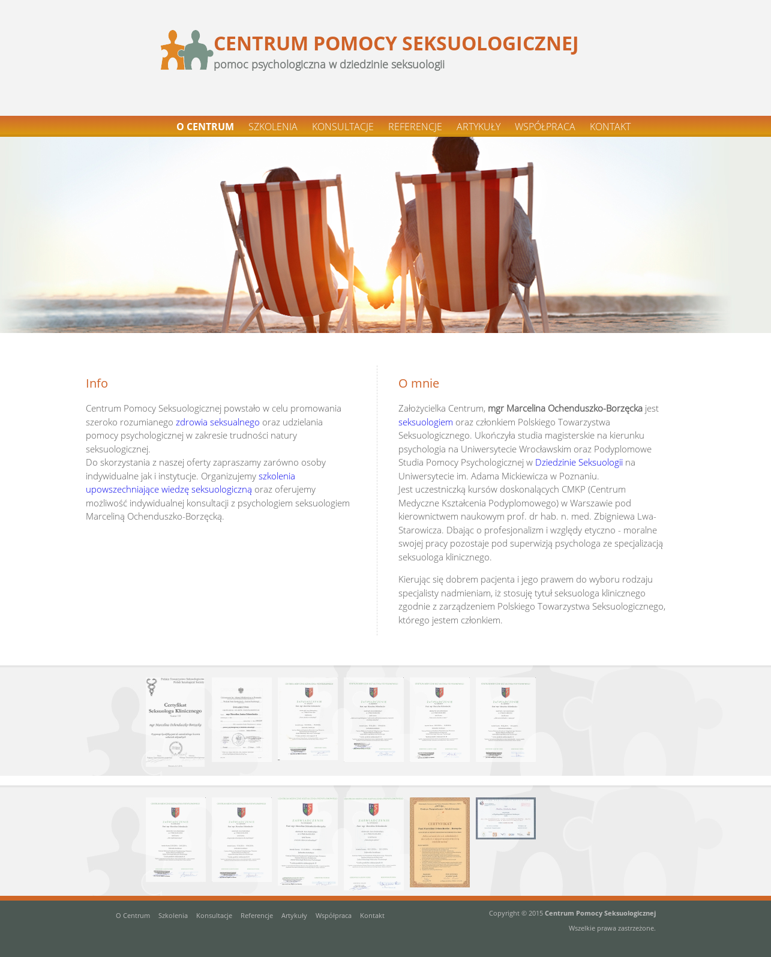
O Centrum (133, 915)
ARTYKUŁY (478, 126)
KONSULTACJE (343, 126)
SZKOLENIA (273, 126)
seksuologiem (425, 422)
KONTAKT (610, 126)
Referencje (257, 915)
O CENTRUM (205, 126)
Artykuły (294, 915)
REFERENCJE (415, 126)
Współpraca (334, 915)
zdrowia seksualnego (218, 422)
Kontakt (372, 915)
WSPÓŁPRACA (545, 126)
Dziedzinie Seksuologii (579, 462)
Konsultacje (214, 915)
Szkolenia (173, 915)
